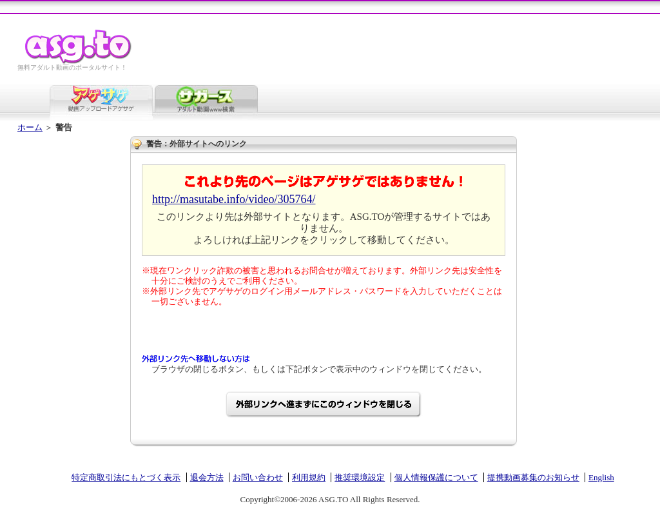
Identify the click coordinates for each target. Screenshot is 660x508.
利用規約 (308, 477)
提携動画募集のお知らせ (533, 477)
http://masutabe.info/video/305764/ (233, 199)
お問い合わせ (258, 477)
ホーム (30, 127)
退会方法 (207, 477)
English (601, 477)
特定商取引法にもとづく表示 (126, 477)
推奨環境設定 (360, 477)
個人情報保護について (436, 477)
